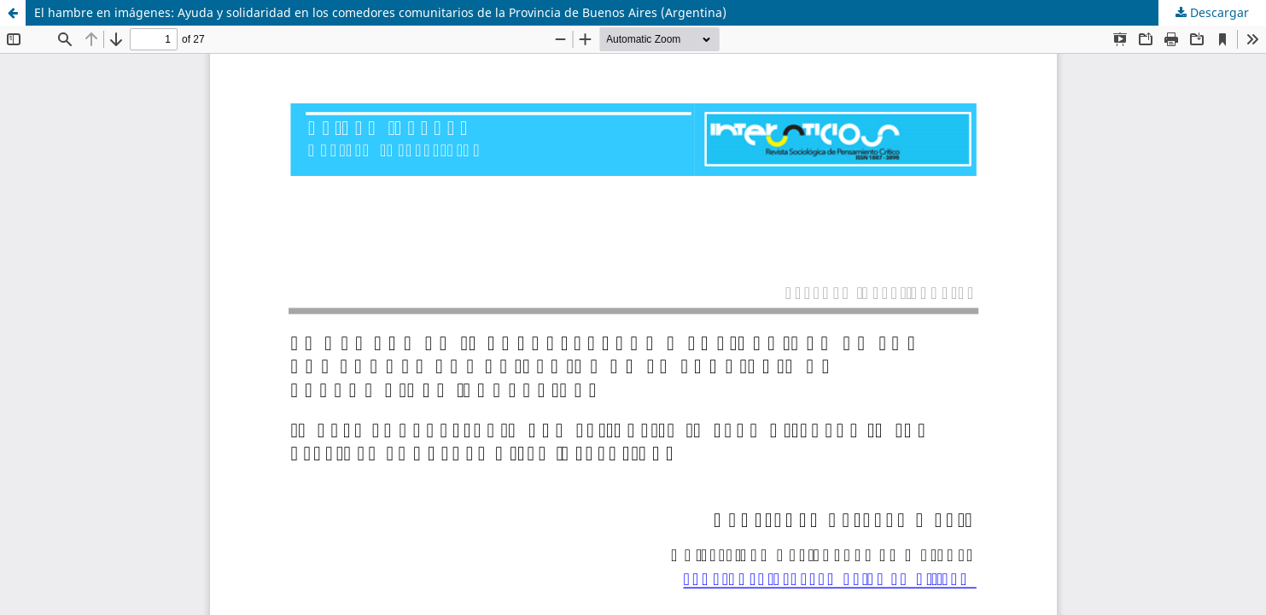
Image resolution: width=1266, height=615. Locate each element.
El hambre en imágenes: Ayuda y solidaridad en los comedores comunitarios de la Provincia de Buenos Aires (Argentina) (380, 12)
